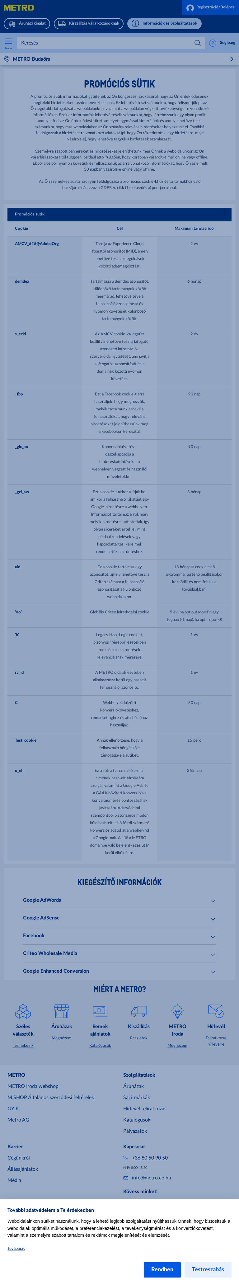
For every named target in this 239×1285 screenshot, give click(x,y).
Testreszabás (208, 1270)
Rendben (162, 1270)
